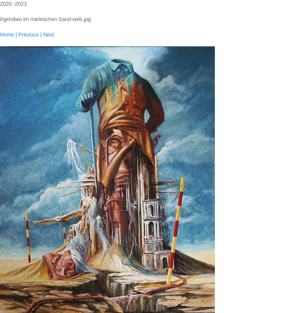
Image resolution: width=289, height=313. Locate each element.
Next (48, 35)
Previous (28, 35)
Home (7, 35)
